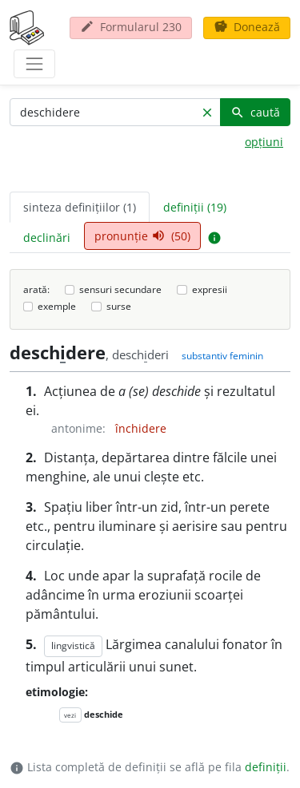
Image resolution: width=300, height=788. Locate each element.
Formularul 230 (131, 26)
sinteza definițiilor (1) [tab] (79, 207)
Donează (247, 26)
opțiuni (264, 141)
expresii (209, 289)
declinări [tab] (46, 237)
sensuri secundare (120, 289)
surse (118, 306)
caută (255, 112)
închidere (140, 428)
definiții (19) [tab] (194, 207)
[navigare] (34, 63)
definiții (265, 766)
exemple (57, 306)
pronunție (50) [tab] (142, 236)
